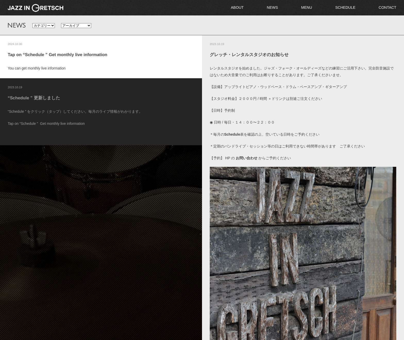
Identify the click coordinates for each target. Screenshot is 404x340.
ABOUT (237, 7)
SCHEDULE (345, 7)
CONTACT (387, 7)
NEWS (272, 7)
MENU (306, 7)
